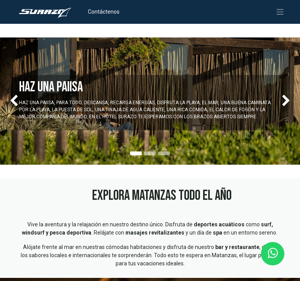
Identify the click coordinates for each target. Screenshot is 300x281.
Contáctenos (104, 12)
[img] (12, 100)
